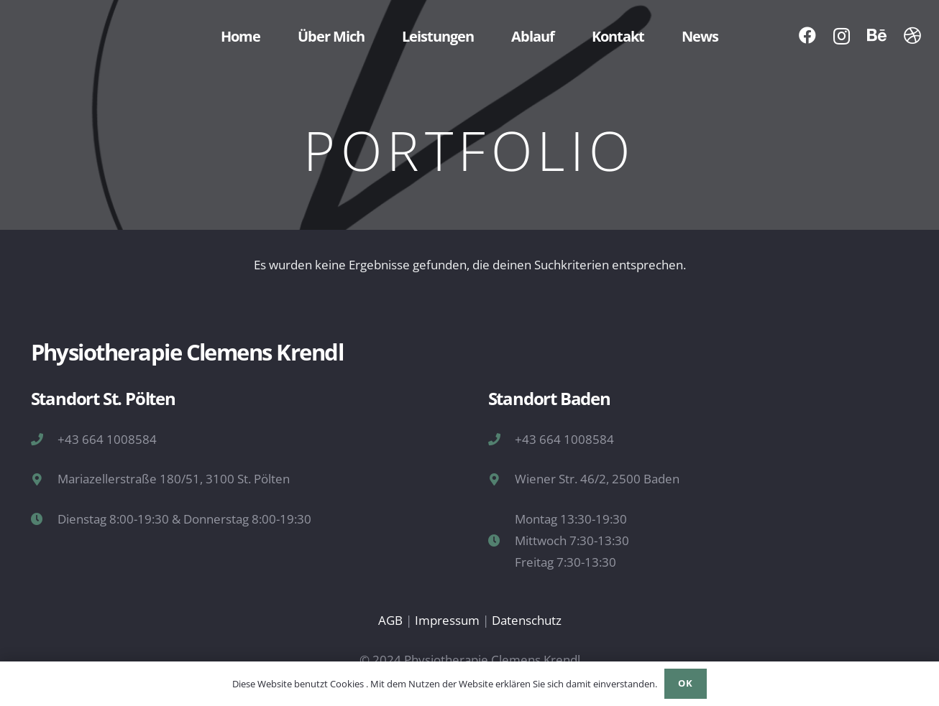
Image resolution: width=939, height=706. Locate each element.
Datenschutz (527, 620)
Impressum (447, 620)
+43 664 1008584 (107, 439)
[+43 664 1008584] (44, 439)
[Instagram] (841, 36)
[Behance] (877, 35)
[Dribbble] (912, 35)
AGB (390, 620)
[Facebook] (807, 35)
